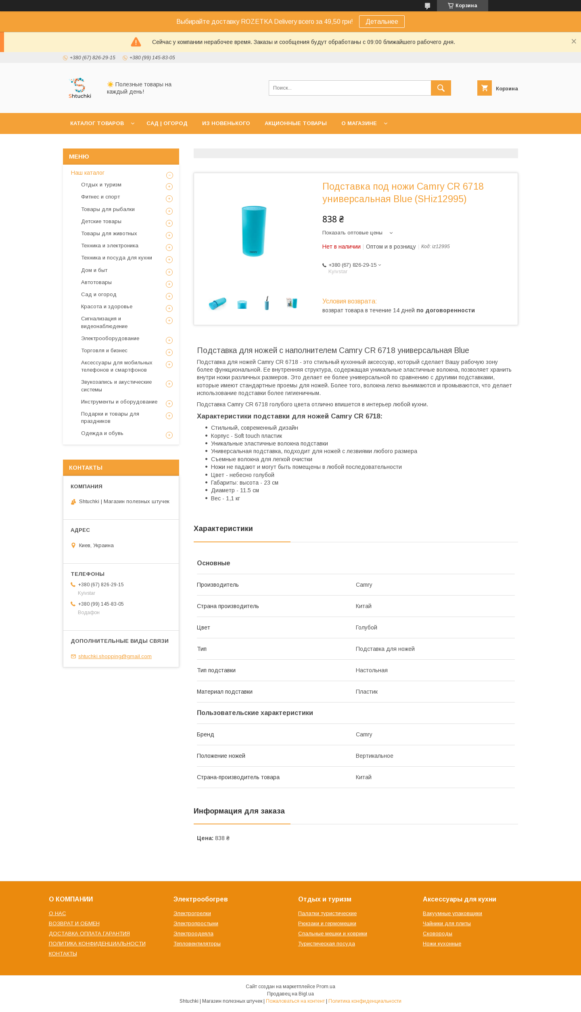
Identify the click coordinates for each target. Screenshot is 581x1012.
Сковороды (437, 933)
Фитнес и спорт (100, 197)
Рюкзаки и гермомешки (327, 923)
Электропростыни (195, 923)
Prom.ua (325, 986)
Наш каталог (87, 172)
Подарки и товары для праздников (110, 417)
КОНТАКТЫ (63, 954)
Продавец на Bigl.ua (290, 994)
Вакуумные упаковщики (452, 913)
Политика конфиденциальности (364, 1001)
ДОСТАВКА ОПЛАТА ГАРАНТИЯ (89, 933)
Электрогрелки (192, 913)
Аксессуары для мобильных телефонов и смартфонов (117, 366)
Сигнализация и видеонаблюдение (104, 322)
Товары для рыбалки (108, 209)
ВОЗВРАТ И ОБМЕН (74, 923)
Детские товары (101, 221)
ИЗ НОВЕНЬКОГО (226, 123)
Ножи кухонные (442, 944)
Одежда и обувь (102, 433)
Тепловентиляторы (197, 944)
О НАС (57, 913)
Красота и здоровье (106, 306)
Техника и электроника (109, 246)
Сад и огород (99, 294)
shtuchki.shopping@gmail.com (115, 656)
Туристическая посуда (326, 944)
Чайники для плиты (447, 923)
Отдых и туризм (101, 185)
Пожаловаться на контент (295, 1001)
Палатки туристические (327, 913)
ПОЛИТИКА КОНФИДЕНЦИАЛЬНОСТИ (97, 944)
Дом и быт (94, 270)
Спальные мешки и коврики (332, 933)
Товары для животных (109, 233)
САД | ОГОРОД (167, 123)
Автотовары (96, 282)
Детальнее (382, 21)
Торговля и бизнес (104, 350)
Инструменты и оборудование (119, 402)
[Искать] (441, 88)
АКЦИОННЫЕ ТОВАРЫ (296, 123)
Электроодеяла (193, 933)
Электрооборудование (110, 338)
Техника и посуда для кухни (116, 258)
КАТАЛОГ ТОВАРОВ (97, 123)
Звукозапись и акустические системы (116, 385)
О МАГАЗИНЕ (359, 123)
